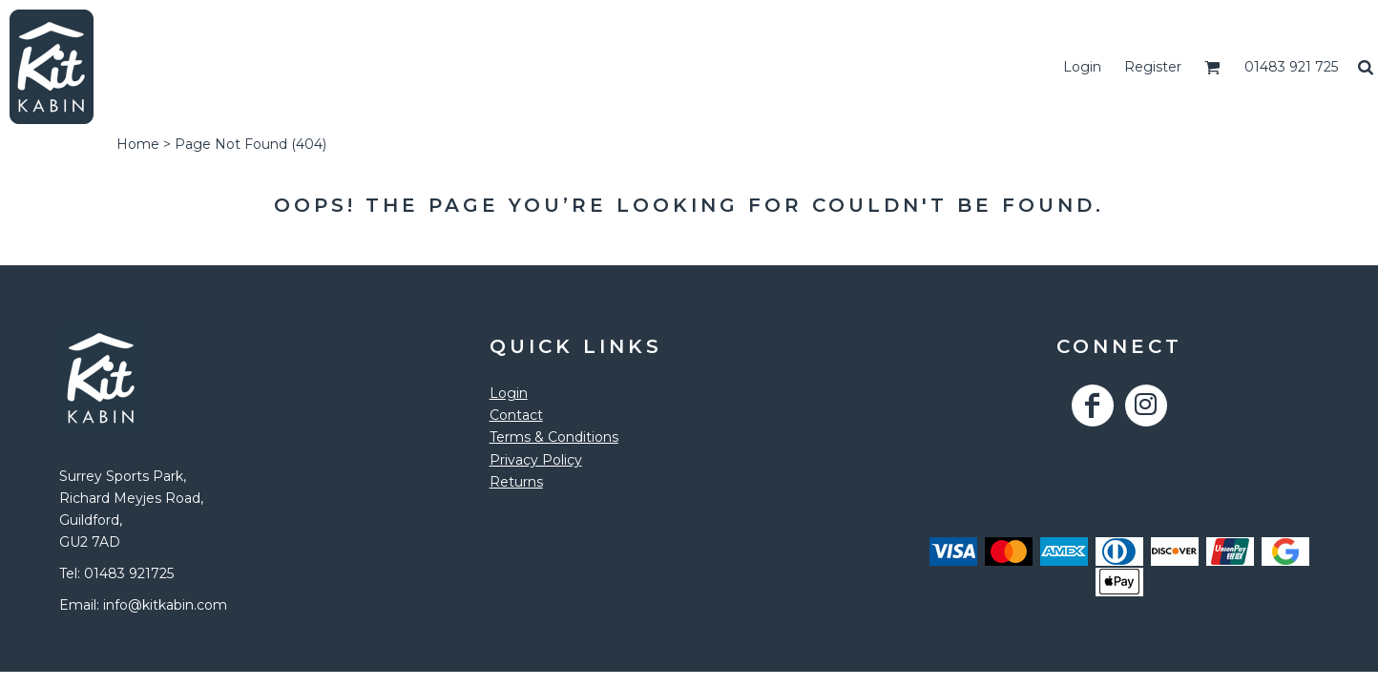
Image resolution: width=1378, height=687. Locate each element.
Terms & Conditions (554, 437)
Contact (516, 415)
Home (137, 144)
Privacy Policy (536, 459)
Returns (516, 481)
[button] (1212, 67)
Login (1082, 66)
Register (1152, 66)
